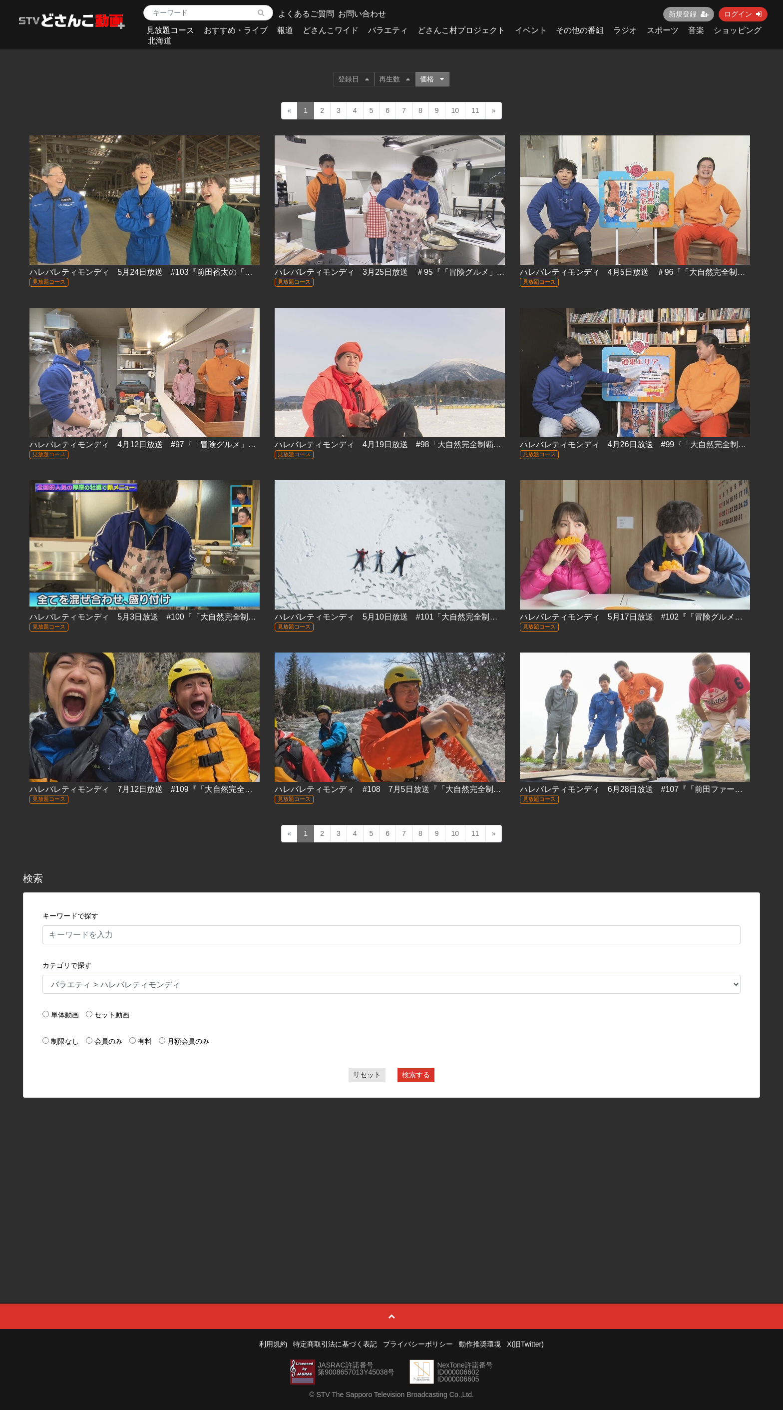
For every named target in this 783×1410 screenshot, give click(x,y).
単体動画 (65, 1015)
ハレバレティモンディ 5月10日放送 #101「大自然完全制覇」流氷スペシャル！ (422, 617)
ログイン (743, 14)
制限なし (65, 1041)
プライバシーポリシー (418, 1344)
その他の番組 (580, 30)
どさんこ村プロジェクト (461, 30)
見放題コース (170, 30)
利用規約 (273, 1344)
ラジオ (625, 30)
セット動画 (111, 1015)
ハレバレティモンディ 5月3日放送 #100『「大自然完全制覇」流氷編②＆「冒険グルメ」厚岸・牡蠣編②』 (226, 617)
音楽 (696, 30)
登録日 (353, 79)
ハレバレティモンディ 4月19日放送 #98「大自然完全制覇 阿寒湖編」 (408, 444)
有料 (145, 1041)
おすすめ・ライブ (236, 30)
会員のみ (108, 1041)
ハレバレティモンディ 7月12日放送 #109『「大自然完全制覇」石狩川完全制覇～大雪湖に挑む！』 (212, 789)
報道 (285, 30)
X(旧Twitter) (525, 1344)
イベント (531, 30)
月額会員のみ (188, 1041)
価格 (432, 79)
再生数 (394, 79)
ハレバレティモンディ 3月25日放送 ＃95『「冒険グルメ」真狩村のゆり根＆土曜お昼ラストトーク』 (462, 272)
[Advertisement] (391, 1178)
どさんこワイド (331, 30)
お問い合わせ (362, 13)
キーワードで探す (70, 916)
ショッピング (738, 30)
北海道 (160, 40)
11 (475, 110)
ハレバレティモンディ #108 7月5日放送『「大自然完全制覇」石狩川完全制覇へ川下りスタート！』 (460, 789)
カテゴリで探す (66, 965)
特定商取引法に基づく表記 (335, 1344)
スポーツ (663, 30)
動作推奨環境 (480, 1344)
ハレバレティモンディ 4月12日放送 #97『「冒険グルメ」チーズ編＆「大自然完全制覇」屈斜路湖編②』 (222, 444)
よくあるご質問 (306, 13)
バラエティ (388, 30)
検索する (416, 1075)
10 (455, 110)
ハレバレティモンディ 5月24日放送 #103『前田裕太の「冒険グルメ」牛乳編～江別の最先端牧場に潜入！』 (228, 272)
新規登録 (689, 14)
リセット (367, 1075)
